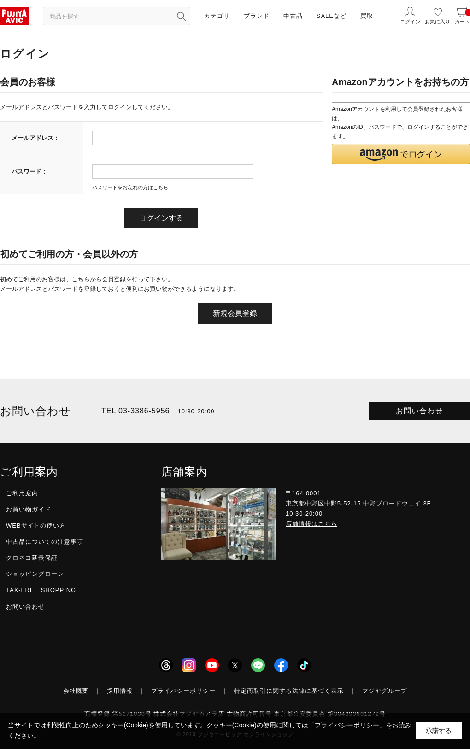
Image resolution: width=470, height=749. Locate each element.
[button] (401, 154)
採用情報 (120, 690)
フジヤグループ (384, 690)
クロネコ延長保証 (32, 557)
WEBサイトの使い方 (36, 525)
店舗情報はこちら (311, 523)
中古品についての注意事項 (44, 541)
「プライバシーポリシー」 (347, 725)
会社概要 (76, 690)
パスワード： (29, 171)
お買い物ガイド (28, 509)
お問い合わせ (419, 411)
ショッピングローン (35, 573)
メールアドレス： (35, 137)
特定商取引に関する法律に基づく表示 (289, 690)
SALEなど (332, 15)
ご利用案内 (22, 493)
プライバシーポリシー (183, 690)
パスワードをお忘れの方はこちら (130, 187)
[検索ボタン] (181, 16)
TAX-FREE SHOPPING (41, 589)
